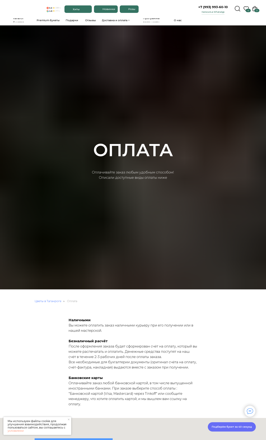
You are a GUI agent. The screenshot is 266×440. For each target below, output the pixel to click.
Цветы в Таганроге (48, 301)
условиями (16, 430)
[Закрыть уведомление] (68, 419)
